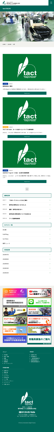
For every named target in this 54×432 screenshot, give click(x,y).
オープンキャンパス (8, 363)
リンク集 (6, 379)
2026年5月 (6, 264)
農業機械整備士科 (35, 360)
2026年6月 (6, 259)
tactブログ (6, 375)
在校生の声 (6, 377)
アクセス (6, 374)
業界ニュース (6, 243)
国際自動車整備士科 (35, 361)
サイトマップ (7, 382)
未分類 (4, 230)
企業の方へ (6, 370)
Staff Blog (5, 234)
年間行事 (6, 360)
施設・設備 (6, 356)
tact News (5, 239)
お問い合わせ (7, 384)
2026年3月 (6, 268)
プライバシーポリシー (9, 381)
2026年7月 (6, 254)
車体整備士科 (34, 356)
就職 (5, 358)
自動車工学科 (34, 354)
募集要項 (6, 361)
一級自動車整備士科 (35, 358)
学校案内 (6, 354)
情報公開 (6, 372)
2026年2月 (6, 273)
